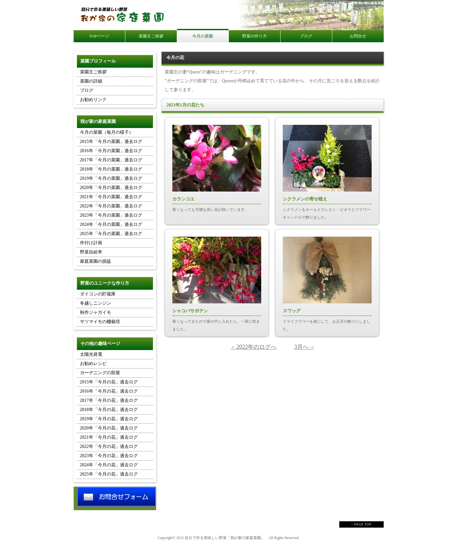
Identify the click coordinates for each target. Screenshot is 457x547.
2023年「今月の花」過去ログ (109, 455)
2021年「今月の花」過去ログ (109, 437)
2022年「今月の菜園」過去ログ (111, 206)
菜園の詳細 (91, 81)
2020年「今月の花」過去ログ (109, 428)
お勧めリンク (93, 99)
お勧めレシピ (93, 363)
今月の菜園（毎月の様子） (106, 132)
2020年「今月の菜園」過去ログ (111, 187)
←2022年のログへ (253, 347)
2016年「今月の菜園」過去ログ (111, 150)
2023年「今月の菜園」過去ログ (111, 215)
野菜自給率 (91, 252)
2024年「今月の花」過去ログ (109, 465)
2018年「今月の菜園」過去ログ (111, 169)
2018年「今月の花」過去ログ (109, 409)
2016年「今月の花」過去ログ (109, 391)
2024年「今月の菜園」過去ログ (111, 224)
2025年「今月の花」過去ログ (109, 474)
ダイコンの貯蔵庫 (98, 294)
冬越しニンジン (95, 303)
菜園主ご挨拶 (93, 72)
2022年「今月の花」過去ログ (109, 446)
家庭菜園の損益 (95, 261)
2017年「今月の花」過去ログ (109, 400)
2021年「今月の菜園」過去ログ (111, 196)
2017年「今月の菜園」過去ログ (111, 160)
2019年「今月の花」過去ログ (109, 418)
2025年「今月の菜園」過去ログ (111, 233)
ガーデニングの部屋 (100, 372)
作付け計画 (91, 242)
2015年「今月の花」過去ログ (109, 382)
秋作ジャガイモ (95, 312)
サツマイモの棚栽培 (100, 321)
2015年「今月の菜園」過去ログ (111, 141)
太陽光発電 (91, 354)
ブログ (86, 90)
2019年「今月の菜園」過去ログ (111, 178)
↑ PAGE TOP (361, 524)
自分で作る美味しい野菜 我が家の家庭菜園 (353, 3)
